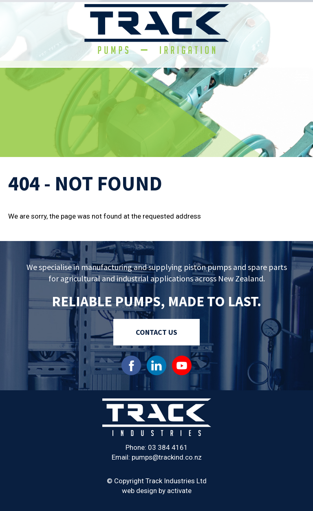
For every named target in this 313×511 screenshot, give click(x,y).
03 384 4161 (168, 447)
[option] (156, 79)
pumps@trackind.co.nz (167, 457)
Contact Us (156, 332)
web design (139, 491)
